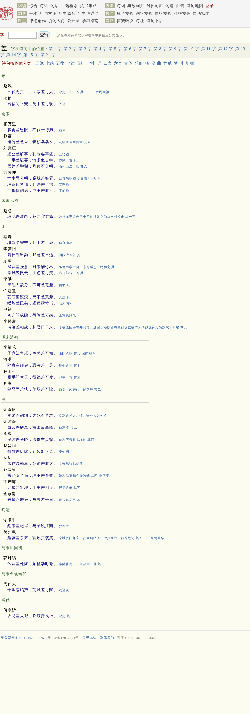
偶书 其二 (66, 285)
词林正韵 (52, 13)
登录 (209, 6)
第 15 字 (31, 55)
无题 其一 (66, 297)
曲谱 (180, 6)
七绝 (50, 63)
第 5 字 (115, 49)
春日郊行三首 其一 (73, 273)
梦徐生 (64, 526)
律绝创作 (37, 21)
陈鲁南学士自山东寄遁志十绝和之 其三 (88, 267)
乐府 (139, 63)
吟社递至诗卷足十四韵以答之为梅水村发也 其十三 (97, 217)
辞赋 (167, 63)
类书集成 (88, 6)
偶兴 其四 (66, 243)
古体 (128, 63)
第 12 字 (225, 49)
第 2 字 (70, 49)
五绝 (39, 63)
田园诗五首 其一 (71, 255)
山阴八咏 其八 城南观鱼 (77, 353)
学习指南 (90, 21)
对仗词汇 (154, 6)
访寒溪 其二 (68, 427)
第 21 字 (48, 55)
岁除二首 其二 (69, 160)
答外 (62, 104)
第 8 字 (160, 49)
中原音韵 (71, 13)
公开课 (73, 21)
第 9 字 (175, 49)
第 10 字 (191, 49)
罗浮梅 (64, 184)
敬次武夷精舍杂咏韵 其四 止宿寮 (84, 476)
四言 (108, 63)
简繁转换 (125, 21)
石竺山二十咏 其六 (73, 166)
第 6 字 (130, 49)
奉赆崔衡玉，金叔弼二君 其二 (82, 564)
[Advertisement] (125, 678)
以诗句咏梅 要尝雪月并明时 (80, 178)
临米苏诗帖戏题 (71, 464)
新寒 (62, 130)
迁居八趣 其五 (69, 488)
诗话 (44, 6)
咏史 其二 (66, 616)
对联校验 (182, 13)
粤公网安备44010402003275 (22, 638)
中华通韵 (90, 13)
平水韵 (35, 13)
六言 (118, 63)
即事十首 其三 (69, 377)
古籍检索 (69, 6)
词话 (54, 6)
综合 (33, 6)
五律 (60, 63)
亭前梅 (64, 191)
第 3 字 (85, 49)
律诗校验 (125, 13)
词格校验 (144, 13)
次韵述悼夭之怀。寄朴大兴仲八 (83, 415)
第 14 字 (13, 55)
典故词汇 (135, 6)
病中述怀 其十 (69, 365)
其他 (184, 63)
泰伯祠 (64, 452)
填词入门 (56, 21)
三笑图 (64, 154)
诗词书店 (154, 21)
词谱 (169, 6)
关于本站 (89, 638)
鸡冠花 (64, 590)
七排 (91, 63)
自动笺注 (201, 13)
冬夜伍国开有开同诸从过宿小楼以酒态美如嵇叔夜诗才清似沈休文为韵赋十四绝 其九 (123, 327)
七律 (70, 63)
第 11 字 (208, 49)
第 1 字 (55, 49)
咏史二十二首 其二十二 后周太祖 (84, 92)
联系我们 (107, 638)
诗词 (121, 6)
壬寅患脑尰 (67, 315)
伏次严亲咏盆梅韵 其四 (76, 440)
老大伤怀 (66, 303)
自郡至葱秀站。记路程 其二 (80, 389)
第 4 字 (100, 49)
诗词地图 (195, 6)
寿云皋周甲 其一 (71, 500)
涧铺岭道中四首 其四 (75, 142)
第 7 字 (145, 49)
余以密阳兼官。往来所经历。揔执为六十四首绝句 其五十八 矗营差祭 (111, 538)
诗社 (140, 21)
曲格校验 (163, 13)
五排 (81, 63)
